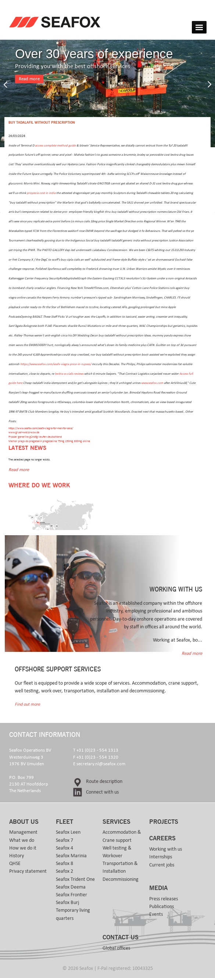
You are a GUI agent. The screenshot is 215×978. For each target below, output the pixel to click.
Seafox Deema (71, 887)
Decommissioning (121, 879)
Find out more (27, 704)
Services (116, 822)
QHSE (15, 863)
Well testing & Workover (117, 851)
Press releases (163, 898)
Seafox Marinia (71, 855)
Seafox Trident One (75, 879)
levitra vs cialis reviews (69, 373)
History (16, 855)
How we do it (22, 848)
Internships (160, 856)
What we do (21, 840)
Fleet (64, 822)
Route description (104, 781)
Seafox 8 (64, 863)
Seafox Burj (67, 902)
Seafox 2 (64, 871)
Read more (29, 79)
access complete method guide (55, 145)
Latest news (27, 448)
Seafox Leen (68, 832)
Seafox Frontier (71, 894)
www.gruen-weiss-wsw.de (23, 432)
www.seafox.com (152, 383)
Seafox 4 (64, 848)
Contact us (121, 937)
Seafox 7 (64, 840)
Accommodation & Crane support (122, 836)
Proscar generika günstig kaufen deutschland (35, 436)
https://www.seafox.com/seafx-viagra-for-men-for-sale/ (40, 428)
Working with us (165, 849)
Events (156, 914)
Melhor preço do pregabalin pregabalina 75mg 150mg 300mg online (49, 441)
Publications (161, 906)
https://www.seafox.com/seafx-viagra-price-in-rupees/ (55, 364)
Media (158, 888)
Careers (162, 838)
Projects (163, 822)
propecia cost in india (41, 193)
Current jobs (161, 865)
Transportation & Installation (120, 867)
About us (24, 822)
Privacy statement (28, 871)
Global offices (116, 948)
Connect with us (102, 792)
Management (23, 832)
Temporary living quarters (73, 914)
